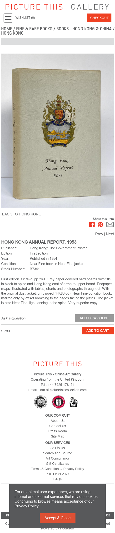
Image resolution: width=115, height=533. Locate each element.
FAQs (57, 479)
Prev (99, 234)
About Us (58, 421)
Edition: (7, 253)
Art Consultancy (58, 458)
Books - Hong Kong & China (84, 29)
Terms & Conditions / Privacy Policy (57, 469)
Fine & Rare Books (34, 29)
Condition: (9, 264)
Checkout (99, 18)
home (6, 29)
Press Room (57, 431)
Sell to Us (57, 448)
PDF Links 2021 (57, 474)
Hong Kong (12, 33)
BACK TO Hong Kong (21, 214)
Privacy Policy (26, 506)
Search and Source (57, 453)
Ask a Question (13, 318)
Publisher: (9, 248)
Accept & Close (58, 518)
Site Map (57, 436)
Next (110, 234)
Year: (5, 258)
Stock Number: (13, 269)
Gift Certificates (57, 463)
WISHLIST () (25, 17)
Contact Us (57, 426)
